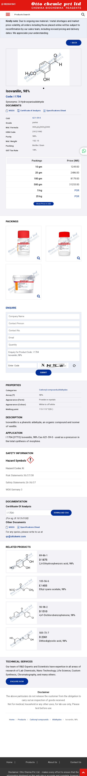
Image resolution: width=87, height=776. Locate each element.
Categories (11, 390)
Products (22, 719)
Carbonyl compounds (48, 390)
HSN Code (10, 132)
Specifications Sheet (54, 110)
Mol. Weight (11, 141)
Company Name (16, 316)
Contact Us (75, 762)
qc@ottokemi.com (16, 536)
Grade (9, 123)
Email (11, 337)
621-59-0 (36, 118)
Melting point (12, 409)
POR (76, 190)
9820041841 (8, 4)
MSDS (10, 110)
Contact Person (16, 323)
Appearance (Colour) (16, 404)
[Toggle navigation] (8, 14)
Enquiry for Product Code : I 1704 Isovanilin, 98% (43, 355)
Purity (8, 137)
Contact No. (14, 330)
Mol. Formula (12, 127)
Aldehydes (62, 390)
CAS (8, 118)
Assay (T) (10, 395)
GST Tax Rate (12, 150)
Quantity (13, 344)
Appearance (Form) (15, 400)
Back (73, 43)
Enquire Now (17, 681)
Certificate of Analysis (29, 110)
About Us (52, 762)
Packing (10, 146)
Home (11, 719)
